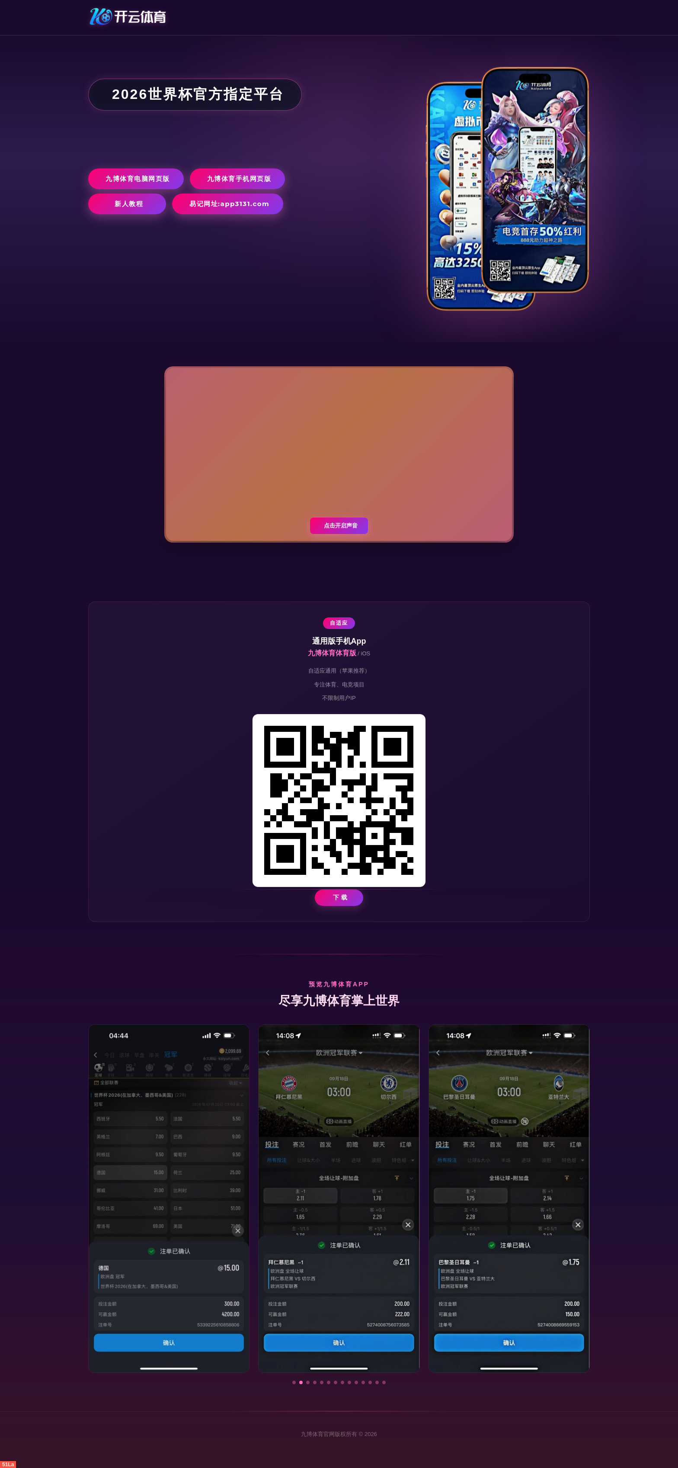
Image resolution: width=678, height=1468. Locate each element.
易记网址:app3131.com (229, 204)
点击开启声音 (341, 525)
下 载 (340, 897)
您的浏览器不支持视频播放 (339, 454)
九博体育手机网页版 (239, 179)
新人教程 (129, 204)
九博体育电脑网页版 (138, 179)
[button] (294, 1382)
